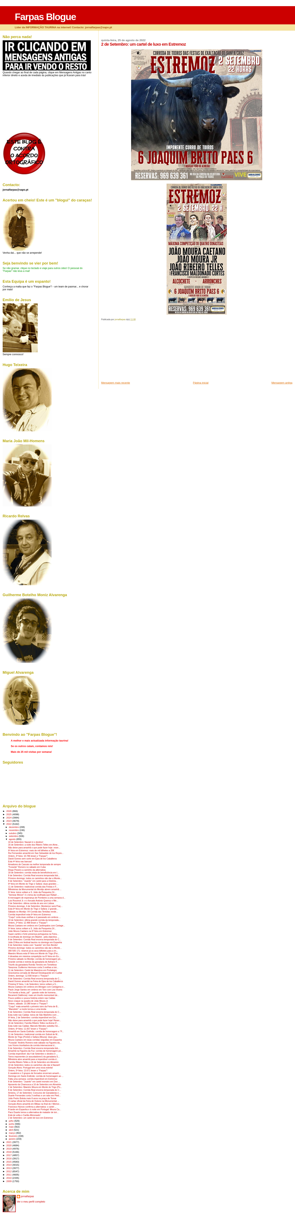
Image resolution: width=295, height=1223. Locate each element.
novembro (14, 830)
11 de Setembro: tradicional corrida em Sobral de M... (33, 1034)
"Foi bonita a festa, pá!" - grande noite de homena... (32, 992)
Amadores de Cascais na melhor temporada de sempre (34, 864)
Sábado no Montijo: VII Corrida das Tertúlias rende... (33, 912)
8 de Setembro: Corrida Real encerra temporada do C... (34, 939)
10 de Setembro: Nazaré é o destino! (25, 842)
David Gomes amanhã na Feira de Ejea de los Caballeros (35, 981)
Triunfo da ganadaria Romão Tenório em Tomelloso (32, 965)
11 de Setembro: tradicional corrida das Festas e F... (33, 887)
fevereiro (13, 1136)
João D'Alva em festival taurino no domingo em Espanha (35, 942)
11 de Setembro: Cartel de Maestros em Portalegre (32, 970)
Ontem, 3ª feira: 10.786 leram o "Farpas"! (28, 856)
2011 (9, 1174)
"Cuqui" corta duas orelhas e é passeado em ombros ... (34, 917)
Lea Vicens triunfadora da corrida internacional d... (32, 1045)
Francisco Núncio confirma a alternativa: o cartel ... (32, 1107)
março (12, 1133)
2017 (9, 1155)
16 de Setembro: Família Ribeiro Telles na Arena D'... (33, 1023)
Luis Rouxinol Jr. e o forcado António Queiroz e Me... (33, 901)
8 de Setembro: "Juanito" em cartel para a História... (33, 881)
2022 (9, 824)
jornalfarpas (27, 1196)
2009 (9, 1181)
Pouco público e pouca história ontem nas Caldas (31, 998)
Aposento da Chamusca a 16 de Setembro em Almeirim (34, 1084)
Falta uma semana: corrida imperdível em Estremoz (32, 1079)
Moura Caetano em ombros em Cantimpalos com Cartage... (36, 926)
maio (11, 1127)
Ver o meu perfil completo (31, 1201)
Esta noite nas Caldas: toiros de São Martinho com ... (33, 1015)
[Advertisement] (132, 352)
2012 (9, 1171)
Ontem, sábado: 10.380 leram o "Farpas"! (28, 1004)
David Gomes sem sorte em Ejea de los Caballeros (32, 859)
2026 (9, 811)
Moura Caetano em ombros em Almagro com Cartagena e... (36, 987)
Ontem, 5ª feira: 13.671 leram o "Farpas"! (28, 1070)
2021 (9, 1142)
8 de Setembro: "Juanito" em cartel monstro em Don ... (34, 1082)
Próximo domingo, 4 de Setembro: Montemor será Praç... (35, 906)
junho (12, 1124)
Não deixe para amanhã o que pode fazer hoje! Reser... (34, 1020)
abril (11, 1130)
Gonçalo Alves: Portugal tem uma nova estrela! (30, 1068)
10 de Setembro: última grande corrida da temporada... (34, 920)
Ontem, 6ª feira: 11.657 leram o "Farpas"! (28, 1029)
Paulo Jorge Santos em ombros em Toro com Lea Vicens (35, 990)
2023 (9, 820)
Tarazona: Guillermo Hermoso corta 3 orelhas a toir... (33, 967)
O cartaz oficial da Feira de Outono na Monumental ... (33, 1101)
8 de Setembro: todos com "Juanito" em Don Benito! (33, 945)
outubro (13, 833)
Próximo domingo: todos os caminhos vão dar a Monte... (35, 878)
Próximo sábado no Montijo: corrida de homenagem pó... (35, 959)
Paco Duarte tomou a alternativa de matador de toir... (33, 1112)
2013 (9, 1168)
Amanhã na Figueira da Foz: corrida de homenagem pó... (35, 1051)
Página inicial (201, 382)
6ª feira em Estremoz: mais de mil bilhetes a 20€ (31, 850)
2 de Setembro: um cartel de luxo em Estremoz (30, 1118)
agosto (12, 839)
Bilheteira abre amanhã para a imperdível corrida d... (33, 1059)
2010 (9, 1178)
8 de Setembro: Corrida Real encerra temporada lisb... (34, 875)
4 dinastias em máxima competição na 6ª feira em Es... (34, 956)
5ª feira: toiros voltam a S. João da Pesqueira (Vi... (32, 892)
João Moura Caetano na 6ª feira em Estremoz (30, 931)
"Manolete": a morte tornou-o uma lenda (27, 1009)
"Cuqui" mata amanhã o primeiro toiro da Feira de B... (33, 1006)
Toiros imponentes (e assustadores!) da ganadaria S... (34, 1057)
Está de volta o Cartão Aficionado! (24, 1115)
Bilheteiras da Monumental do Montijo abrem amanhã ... (34, 889)
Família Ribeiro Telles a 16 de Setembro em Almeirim (33, 1062)
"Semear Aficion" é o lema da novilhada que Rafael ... (33, 895)
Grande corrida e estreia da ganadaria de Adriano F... (33, 962)
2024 (9, 817)
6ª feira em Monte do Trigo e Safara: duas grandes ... (33, 884)
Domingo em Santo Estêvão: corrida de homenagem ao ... (36, 1076)
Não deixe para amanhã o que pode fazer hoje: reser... (34, 848)
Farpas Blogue (45, 16)
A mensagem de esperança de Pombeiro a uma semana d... (36, 898)
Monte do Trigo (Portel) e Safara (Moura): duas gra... (33, 1037)
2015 (9, 1161)
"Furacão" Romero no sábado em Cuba (27, 867)
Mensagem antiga (281, 382)
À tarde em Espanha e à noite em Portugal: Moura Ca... (34, 1109)
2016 (9, 1158)
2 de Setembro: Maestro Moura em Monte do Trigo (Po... (35, 1087)
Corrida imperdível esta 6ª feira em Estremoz (29, 914)
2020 (9, 1145)
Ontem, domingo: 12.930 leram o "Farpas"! (28, 976)
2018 (9, 1152)
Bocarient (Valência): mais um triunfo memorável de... (33, 995)
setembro (14, 836)
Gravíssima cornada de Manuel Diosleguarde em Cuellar (35, 973)
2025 (9, 814)
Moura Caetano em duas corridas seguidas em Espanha (35, 1040)
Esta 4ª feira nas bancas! (20, 861)
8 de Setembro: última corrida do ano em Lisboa (31, 903)
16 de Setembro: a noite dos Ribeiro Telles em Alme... (33, 845)
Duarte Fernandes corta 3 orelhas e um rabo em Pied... (34, 1095)
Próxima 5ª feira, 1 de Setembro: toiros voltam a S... (33, 984)
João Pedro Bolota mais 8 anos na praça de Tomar (32, 1098)
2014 (9, 1164)
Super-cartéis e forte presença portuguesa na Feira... (33, 934)
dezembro (14, 827)
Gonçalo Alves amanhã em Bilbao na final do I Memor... (34, 1104)
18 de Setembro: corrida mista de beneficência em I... (33, 872)
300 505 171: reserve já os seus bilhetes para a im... (33, 951)
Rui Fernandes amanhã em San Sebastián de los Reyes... (36, 853)
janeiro (12, 1139)
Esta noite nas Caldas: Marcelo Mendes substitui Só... (34, 1026)
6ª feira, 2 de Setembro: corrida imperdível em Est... (33, 1017)
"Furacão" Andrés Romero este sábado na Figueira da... (34, 1043)
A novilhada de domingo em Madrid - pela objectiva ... (33, 937)
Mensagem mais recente (115, 382)
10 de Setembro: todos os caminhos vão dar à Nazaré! (34, 1065)
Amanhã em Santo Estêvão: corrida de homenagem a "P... (36, 1031)
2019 (9, 1148)
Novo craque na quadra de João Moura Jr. (28, 1001)
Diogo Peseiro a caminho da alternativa (27, 870)
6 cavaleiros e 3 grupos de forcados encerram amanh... (34, 1073)
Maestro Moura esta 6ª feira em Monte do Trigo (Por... (33, 953)
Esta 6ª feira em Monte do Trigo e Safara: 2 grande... (33, 909)
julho (11, 1121)
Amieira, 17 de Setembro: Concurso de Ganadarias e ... (34, 1093)
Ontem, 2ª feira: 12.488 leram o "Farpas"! (28, 923)
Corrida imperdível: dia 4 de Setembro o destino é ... (33, 1054)
